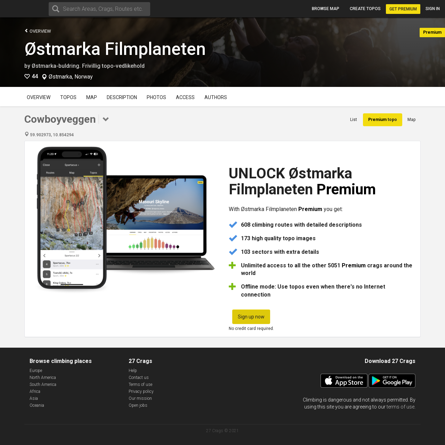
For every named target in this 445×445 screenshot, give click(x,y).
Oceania (37, 405)
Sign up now (251, 316)
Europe (36, 370)
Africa (35, 391)
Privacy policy (141, 391)
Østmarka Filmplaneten (115, 49)
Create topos (365, 8)
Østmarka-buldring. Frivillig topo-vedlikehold (88, 66)
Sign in (433, 8)
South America (43, 384)
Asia (34, 398)
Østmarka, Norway (71, 77)
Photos (156, 97)
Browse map (325, 8)
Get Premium (403, 9)
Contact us (139, 377)
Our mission (140, 398)
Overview (37, 31)
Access (185, 97)
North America (43, 377)
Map (91, 97)
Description (122, 97)
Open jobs (138, 405)
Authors (215, 97)
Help (133, 370)
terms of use (400, 407)
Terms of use (140, 384)
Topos (68, 97)
